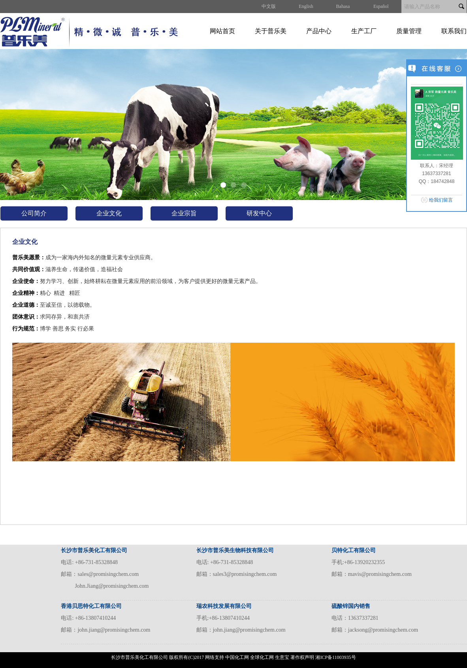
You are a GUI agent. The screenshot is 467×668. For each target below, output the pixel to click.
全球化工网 (262, 657)
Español (381, 6)
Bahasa (343, 6)
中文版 (269, 6)
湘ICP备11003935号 (335, 657)
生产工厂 (364, 31)
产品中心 (318, 31)
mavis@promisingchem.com (380, 574)
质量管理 (409, 31)
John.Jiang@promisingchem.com (112, 586)
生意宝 (282, 657)
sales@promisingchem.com (108, 574)
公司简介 (34, 213)
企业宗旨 (184, 213)
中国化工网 (237, 657)
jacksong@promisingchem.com (383, 630)
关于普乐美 (270, 31)
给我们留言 (441, 200)
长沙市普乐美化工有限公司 (139, 657)
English (306, 6)
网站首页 (222, 31)
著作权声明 (302, 657)
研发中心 (259, 213)
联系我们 (454, 31)
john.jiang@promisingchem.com (113, 630)
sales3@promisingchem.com (245, 574)
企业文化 (109, 213)
